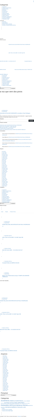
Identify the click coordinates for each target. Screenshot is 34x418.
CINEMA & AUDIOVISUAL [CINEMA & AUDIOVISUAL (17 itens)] (16, 401)
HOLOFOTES (4, 12)
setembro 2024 (4, 171)
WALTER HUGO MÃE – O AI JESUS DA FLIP (8, 127)
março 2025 (4, 164)
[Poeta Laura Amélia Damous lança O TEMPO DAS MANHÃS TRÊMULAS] (6, 268)
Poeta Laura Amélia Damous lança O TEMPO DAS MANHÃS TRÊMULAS (12, 129)
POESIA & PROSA (5, 15)
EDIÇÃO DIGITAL (5, 192)
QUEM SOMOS (5, 22)
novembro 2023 (5, 182)
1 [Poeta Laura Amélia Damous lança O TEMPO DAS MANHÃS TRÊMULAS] (2, 278)
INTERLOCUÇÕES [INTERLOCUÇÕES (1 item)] (27, 403)
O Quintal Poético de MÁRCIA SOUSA (6, 128)
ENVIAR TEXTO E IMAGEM (7, 409)
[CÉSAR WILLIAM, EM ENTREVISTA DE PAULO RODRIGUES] (8, 289)
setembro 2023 (4, 184)
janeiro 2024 (4, 180)
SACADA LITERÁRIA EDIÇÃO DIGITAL (9, 25)
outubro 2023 (4, 183)
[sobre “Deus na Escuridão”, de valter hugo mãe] (6, 230)
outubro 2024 (4, 170)
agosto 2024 (4, 172)
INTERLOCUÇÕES (5, 13)
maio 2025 (4, 162)
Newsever (19, 416)
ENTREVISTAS (5, 11)
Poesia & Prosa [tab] (13, 211)
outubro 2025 (5, 361)
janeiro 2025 (4, 167)
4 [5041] (2, 226)
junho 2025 (4, 161)
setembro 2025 (4, 158)
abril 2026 (4, 151)
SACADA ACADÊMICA (6, 17)
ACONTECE (4, 6)
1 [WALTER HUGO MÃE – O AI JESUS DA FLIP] (2, 251)
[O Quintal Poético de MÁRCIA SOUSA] (6, 256)
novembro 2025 (5, 155)
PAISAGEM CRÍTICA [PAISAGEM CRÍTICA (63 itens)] (8, 405)
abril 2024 (4, 177)
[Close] (17, 1)
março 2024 (4, 178)
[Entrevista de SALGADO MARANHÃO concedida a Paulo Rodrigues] (6, 101)
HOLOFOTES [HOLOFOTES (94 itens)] (19, 403)
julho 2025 (4, 160)
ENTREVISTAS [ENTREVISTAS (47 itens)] (9, 403)
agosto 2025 (4, 159)
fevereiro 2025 (4, 165)
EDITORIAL (4, 10)
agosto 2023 (5, 390)
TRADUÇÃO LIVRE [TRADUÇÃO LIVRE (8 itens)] (21, 407)
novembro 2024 (5, 169)
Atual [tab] (2, 211)
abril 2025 (4, 163)
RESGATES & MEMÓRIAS (7, 16)
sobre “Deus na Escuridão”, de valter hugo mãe (12, 52)
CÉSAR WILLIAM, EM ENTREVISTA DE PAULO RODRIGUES (15, 44)
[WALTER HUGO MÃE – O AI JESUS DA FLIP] (6, 243)
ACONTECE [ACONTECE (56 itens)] (5, 401)
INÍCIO (3, 408)
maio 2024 (5, 380)
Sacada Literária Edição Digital (7, 410)
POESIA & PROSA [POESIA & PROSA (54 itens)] (21, 405)
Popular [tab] (6, 211)
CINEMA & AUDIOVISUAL (6, 7)
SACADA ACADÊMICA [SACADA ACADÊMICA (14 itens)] (11, 407)
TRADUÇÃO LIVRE (5, 83)
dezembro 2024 (5, 168)
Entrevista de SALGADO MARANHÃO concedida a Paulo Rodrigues (15, 113)
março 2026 (4, 152)
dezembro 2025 (5, 154)
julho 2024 (4, 173)
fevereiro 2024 (4, 179)
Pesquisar (2, 118)
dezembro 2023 (5, 181)
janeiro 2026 (4, 153)
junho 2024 (4, 174)
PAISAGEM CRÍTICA (6, 14)
